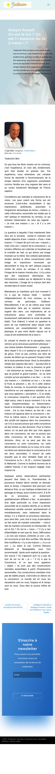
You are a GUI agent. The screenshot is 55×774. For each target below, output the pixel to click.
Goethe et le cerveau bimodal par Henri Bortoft (13, 606)
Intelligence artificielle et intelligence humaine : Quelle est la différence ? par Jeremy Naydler (40, 608)
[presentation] (34, 685)
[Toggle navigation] (48, 5)
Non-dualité (17, 153)
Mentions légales (15, 741)
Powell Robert (29, 151)
